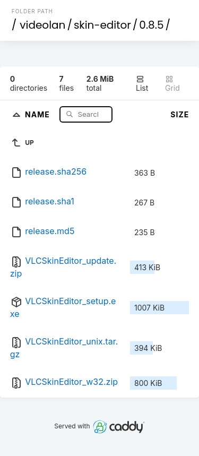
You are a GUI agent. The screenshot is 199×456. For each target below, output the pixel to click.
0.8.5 (151, 25)
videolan (42, 25)
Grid (172, 83)
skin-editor (102, 25)
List (142, 83)
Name (38, 113)
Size (179, 114)
